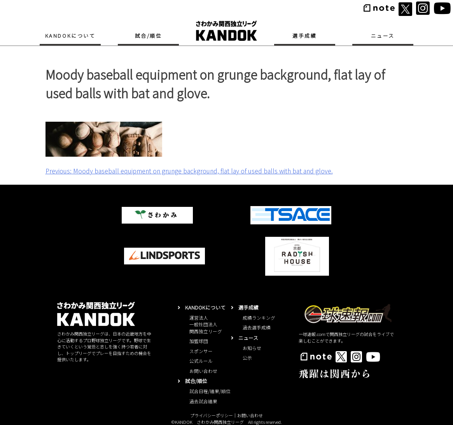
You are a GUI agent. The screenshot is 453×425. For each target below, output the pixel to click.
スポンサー (201, 351)
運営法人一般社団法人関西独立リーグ (205, 324)
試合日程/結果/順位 (210, 391)
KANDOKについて (70, 35)
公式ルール (201, 360)
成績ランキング (259, 317)
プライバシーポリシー (211, 415)
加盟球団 (198, 341)
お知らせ (252, 348)
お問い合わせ (203, 370)
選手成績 (304, 35)
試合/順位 (148, 35)
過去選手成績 (257, 327)
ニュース (383, 35)
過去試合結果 (203, 401)
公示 (247, 357)
